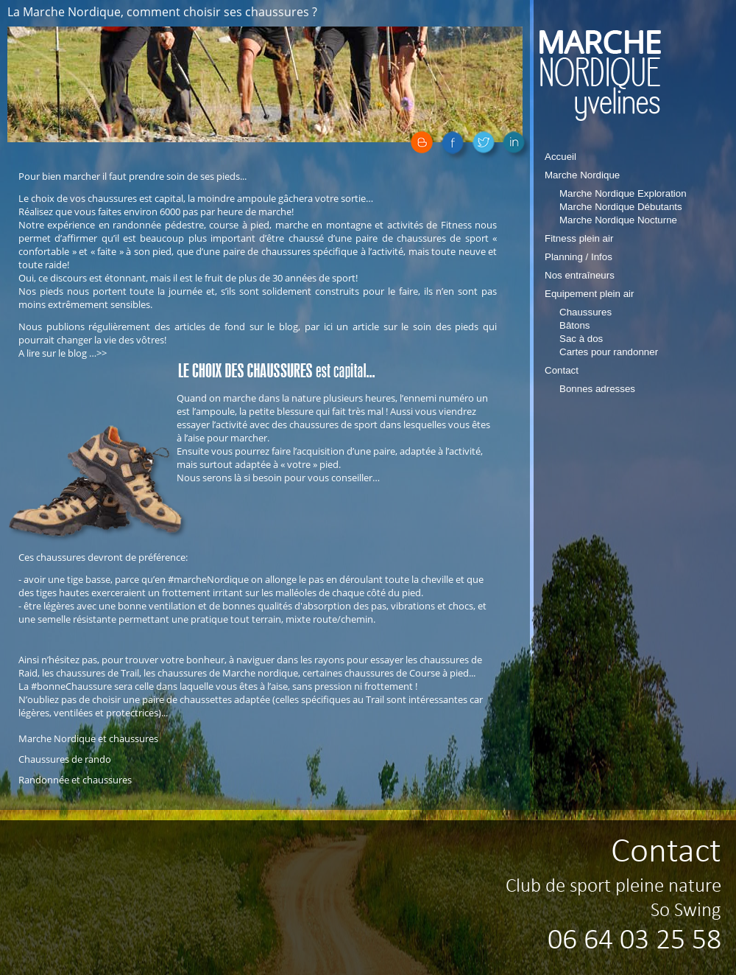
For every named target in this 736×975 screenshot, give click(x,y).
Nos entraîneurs (580, 275)
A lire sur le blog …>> (62, 353)
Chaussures (585, 312)
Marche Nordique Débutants (620, 206)
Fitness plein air (579, 238)
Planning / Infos (578, 256)
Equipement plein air (589, 293)
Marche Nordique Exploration (623, 193)
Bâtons (574, 325)
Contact (561, 370)
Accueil (560, 156)
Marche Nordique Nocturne (618, 220)
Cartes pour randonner (608, 351)
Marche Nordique (582, 175)
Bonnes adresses (597, 388)
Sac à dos (581, 338)
